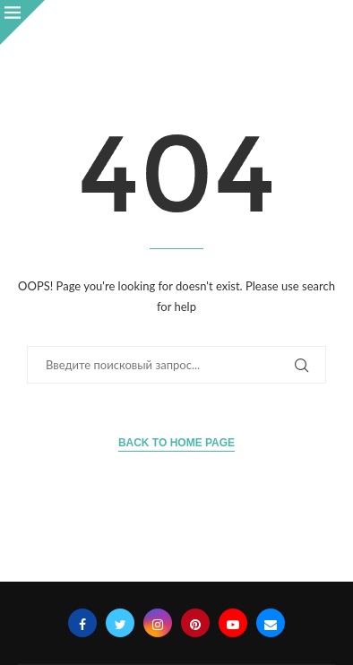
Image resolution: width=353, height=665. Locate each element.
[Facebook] (82, 623)
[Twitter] (120, 623)
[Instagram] (157, 623)
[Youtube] (233, 623)
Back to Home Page (176, 442)
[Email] (270, 623)
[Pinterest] (195, 623)
